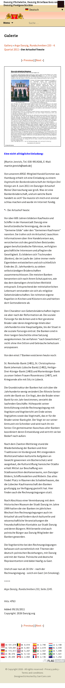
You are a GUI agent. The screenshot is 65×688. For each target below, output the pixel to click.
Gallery (8, 45)
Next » (39, 60)
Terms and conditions (32, 672)
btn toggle (60, 4)
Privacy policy (52, 669)
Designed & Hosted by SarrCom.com (32, 676)
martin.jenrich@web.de (17, 165)
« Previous (28, 60)
